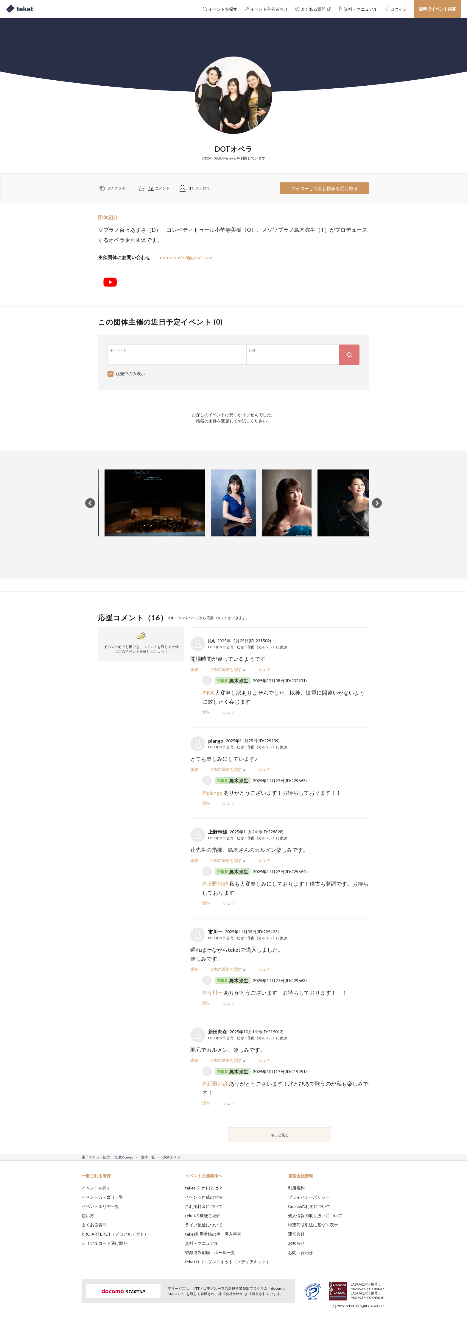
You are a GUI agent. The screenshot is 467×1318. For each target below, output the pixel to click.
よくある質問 (94, 1224)
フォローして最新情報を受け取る (324, 188)
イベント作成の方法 (203, 1197)
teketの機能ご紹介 (202, 1215)
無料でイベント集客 (437, 8)
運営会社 (296, 1233)
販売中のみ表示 (130, 373)
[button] (72, 1296)
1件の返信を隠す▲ (228, 669)
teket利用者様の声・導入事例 (213, 1233)
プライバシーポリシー (309, 1197)
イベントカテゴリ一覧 (102, 1197)
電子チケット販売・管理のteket (107, 1157)
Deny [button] (351, 1288)
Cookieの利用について (309, 1206)
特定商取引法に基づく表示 (313, 1224)
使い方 (88, 1215)
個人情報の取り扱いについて (315, 1215)
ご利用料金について (203, 1206)
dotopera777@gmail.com (186, 257)
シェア (264, 669)
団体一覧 (148, 1157)
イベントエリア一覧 (100, 1206)
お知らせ (296, 1243)
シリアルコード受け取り (104, 1243)
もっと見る (280, 1135)
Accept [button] (382, 1288)
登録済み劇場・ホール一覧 (210, 1252)
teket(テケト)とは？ (204, 1187)
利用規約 (296, 1187)
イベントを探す (96, 1187)
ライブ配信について (203, 1224)
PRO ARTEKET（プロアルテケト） (115, 1233)
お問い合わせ (300, 1252)
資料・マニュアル (201, 1243)
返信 (194, 669)
